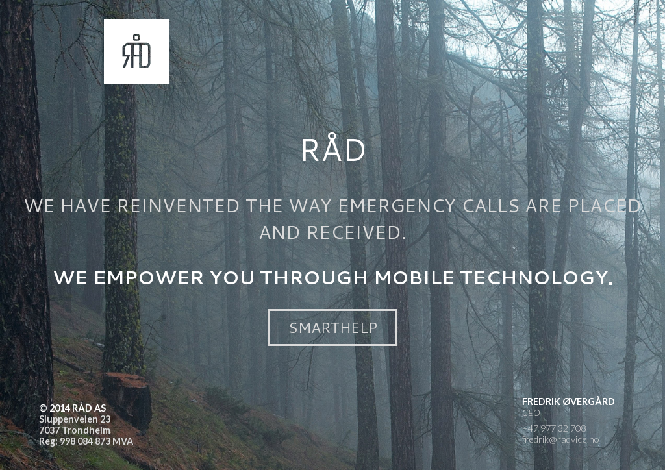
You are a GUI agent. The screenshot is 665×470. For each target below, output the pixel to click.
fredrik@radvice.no (560, 439)
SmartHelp (332, 327)
